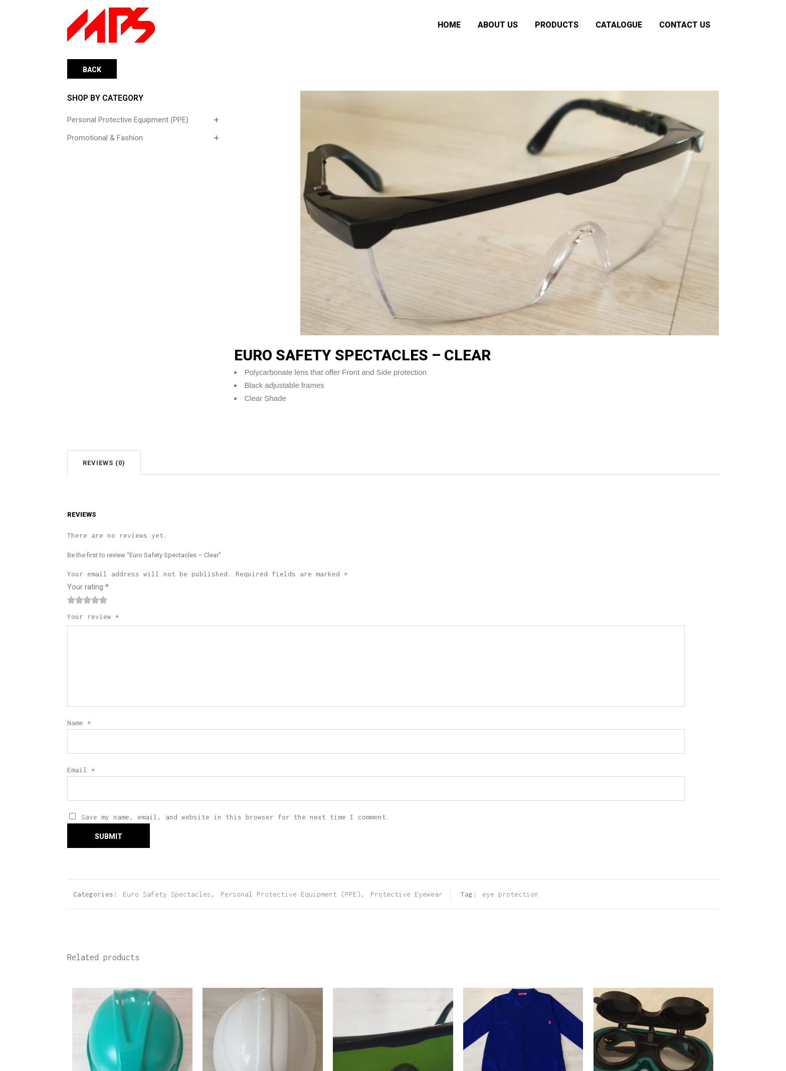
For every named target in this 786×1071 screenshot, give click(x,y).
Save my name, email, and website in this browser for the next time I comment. (235, 817)
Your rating (88, 586)
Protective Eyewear (406, 894)
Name (79, 723)
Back (92, 70)
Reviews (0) (104, 463)
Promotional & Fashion (105, 137)
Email (81, 770)
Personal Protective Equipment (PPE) (127, 119)
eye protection (510, 894)
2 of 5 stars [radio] (75, 600)
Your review (93, 616)
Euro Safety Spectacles (167, 894)
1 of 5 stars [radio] (71, 600)
